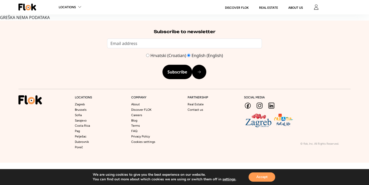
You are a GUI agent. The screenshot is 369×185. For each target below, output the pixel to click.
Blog (134, 120)
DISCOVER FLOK (237, 8)
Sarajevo (81, 120)
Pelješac (80, 136)
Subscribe (177, 72)
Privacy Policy (140, 136)
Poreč (79, 147)
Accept (262, 176)
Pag (77, 131)
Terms (135, 125)
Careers (136, 115)
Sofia (78, 115)
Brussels (81, 110)
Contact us (195, 110)
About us (295, 8)
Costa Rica (82, 125)
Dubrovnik (82, 142)
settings (228, 179)
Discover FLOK (141, 110)
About (135, 104)
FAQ (134, 131)
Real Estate (268, 8)
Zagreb (80, 104)
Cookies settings (143, 142)
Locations (67, 7)
